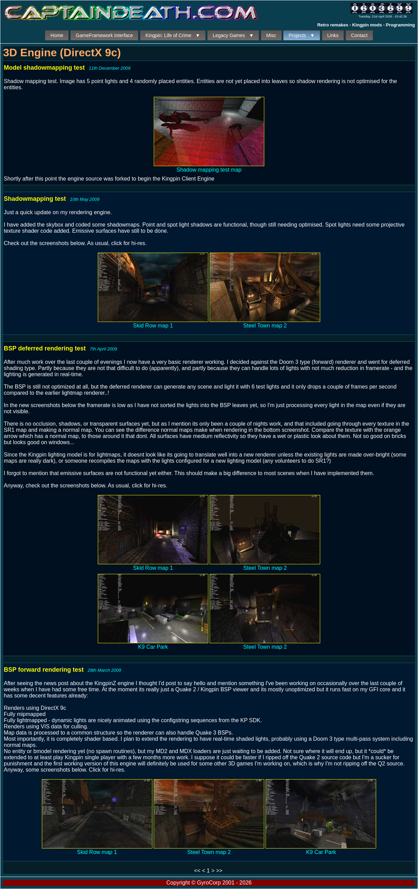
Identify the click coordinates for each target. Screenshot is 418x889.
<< (197, 871)
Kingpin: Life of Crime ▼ (173, 35)
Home (56, 35)
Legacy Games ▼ (233, 35)
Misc (271, 35)
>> (219, 871)
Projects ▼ (302, 35)
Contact (359, 35)
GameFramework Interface (104, 35)
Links (333, 35)
